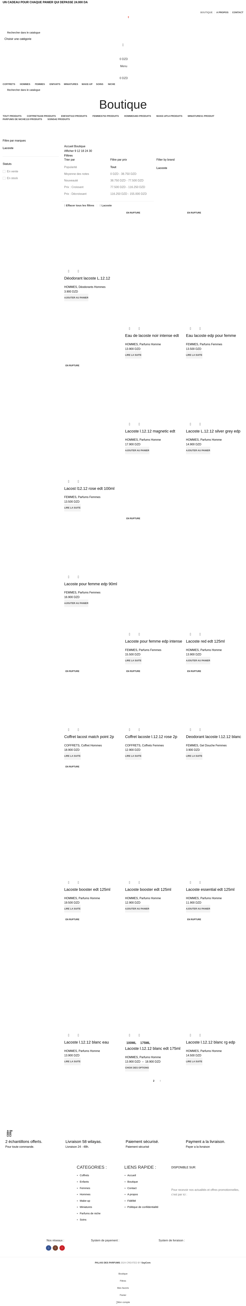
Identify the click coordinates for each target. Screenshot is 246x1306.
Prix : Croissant (73, 187)
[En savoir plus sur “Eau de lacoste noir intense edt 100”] (133, 355)
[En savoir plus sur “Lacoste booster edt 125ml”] (72, 909)
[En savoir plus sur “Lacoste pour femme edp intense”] (133, 660)
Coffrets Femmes (153, 745)
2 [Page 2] (154, 1081)
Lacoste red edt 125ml (205, 641)
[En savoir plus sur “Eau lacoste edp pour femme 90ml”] (194, 355)
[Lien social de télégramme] (124, 7)
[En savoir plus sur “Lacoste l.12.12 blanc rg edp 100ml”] (194, 1061)
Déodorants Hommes (91, 286)
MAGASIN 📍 (123, 17)
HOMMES (70, 286)
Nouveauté (71, 180)
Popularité (70, 167)
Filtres (68, 155)
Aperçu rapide (68, 271)
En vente (12, 171)
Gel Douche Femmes (213, 745)
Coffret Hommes (91, 745)
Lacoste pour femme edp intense (153, 641)
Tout (113, 167)
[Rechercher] (123, 32)
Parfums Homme (150, 344)
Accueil (69, 146)
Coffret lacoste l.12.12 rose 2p (151, 736)
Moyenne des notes (76, 173)
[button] (76, 297)
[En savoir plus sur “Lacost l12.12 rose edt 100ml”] (72, 508)
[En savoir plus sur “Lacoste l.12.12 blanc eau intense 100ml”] (72, 1061)
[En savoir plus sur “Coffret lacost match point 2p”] (72, 756)
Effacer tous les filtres (80, 205)
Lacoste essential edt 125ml (210, 889)
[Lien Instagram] (55, 1248)
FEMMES (192, 344)
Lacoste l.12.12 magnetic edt (150, 431)
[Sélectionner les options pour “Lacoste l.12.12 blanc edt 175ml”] (137, 1068)
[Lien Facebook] (121, 7)
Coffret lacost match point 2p (89, 736)
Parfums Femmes (211, 344)
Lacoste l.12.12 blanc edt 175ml (152, 1048)
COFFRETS (72, 745)
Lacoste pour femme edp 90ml (90, 584)
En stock (12, 178)
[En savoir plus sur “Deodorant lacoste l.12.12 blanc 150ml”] (194, 756)
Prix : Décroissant (75, 193)
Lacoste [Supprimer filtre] (106, 205)
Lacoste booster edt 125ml (87, 889)
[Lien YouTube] (62, 1248)
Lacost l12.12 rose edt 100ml (89, 488)
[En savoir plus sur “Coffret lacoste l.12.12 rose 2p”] (133, 756)
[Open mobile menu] (123, 66)
